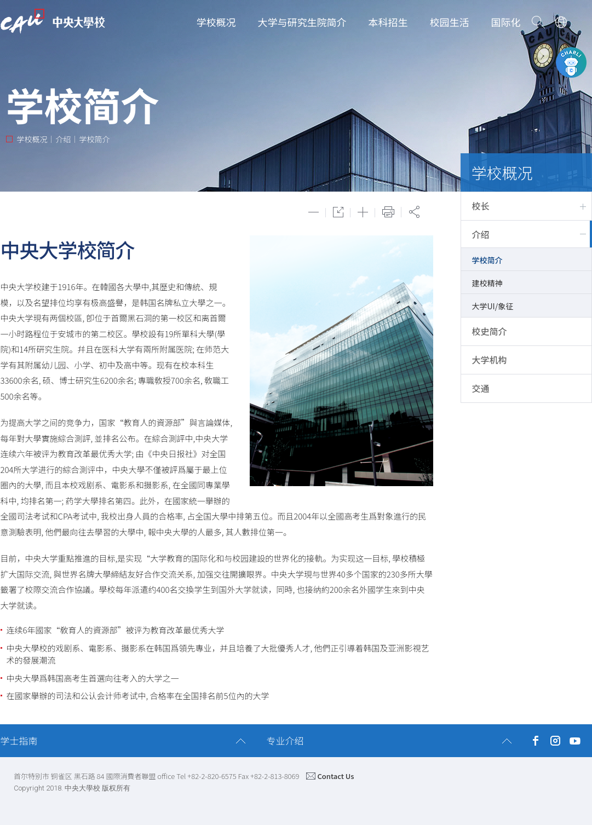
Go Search (538, 21)
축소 (313, 212)
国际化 (506, 22)
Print (388, 212)
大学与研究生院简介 (302, 22)
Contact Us (335, 776)
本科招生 (388, 22)
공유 (415, 212)
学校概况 (216, 22)
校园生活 (449, 22)
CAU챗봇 (571, 62)
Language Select (561, 21)
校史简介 (489, 331)
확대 (363, 212)
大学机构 (489, 359)
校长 (481, 205)
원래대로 (338, 212)
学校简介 (487, 260)
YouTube (575, 741)
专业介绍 (285, 740)
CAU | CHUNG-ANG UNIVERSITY (53, 21)
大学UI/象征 (493, 306)
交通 (481, 388)
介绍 (481, 234)
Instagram (555, 741)
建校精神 (487, 283)
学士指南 (19, 740)
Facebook (536, 741)
